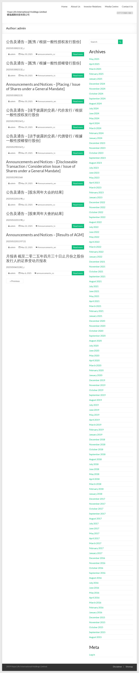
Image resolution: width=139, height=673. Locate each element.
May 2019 (94, 414)
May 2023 (94, 177)
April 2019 (94, 419)
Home (64, 6)
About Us (75, 6)
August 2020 (95, 340)
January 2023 (95, 197)
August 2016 (95, 577)
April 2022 (94, 241)
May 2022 (94, 236)
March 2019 (95, 424)
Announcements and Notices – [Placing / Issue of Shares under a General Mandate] (43, 86)
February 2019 (96, 429)
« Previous (15, 281)
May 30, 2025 (27, 54)
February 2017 (96, 548)
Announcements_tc (46, 75)
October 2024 (96, 93)
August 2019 (95, 400)
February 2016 (96, 607)
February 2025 (96, 73)
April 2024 (94, 123)
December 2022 (97, 202)
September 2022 (97, 217)
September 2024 (97, 98)
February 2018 (96, 488)
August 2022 (95, 222)
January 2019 (95, 434)
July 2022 (94, 227)
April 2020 (94, 360)
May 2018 (94, 474)
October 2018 (96, 449)
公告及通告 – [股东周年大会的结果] (34, 192)
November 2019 (97, 385)
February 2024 (96, 133)
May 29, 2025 (27, 127)
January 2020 (95, 375)
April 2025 (94, 64)
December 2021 (97, 261)
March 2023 (95, 187)
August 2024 (95, 103)
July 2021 (94, 286)
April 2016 (94, 597)
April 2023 (94, 182)
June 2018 (94, 469)
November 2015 (97, 622)
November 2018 (97, 444)
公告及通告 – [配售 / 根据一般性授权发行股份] (43, 41)
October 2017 (96, 508)
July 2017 (94, 523)
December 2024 (97, 83)
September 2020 (97, 335)
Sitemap (129, 666)
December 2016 (97, 558)
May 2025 (94, 59)
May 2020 (94, 355)
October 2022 (96, 212)
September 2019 (97, 395)
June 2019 (94, 409)
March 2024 (95, 128)
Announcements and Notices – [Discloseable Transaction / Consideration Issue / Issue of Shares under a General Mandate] (41, 166)
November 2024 (97, 88)
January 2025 (95, 78)
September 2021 (97, 276)
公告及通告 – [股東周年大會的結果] (34, 213)
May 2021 (94, 296)
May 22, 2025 (27, 204)
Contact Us (127, 6)
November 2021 (97, 266)
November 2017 (97, 503)
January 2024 (95, 138)
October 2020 (96, 330)
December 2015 (97, 617)
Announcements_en (47, 101)
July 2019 (94, 404)
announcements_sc (46, 54)
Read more (78, 54)
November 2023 (97, 148)
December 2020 (97, 320)
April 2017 (94, 538)
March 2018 (95, 484)
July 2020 (94, 345)
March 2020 (95, 365)
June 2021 (94, 291)
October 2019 (96, 390)
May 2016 (94, 592)
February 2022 (96, 251)
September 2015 (97, 632)
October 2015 (96, 627)
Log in (92, 654)
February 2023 (96, 192)
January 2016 (95, 612)
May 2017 (94, 533)
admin (12, 54)
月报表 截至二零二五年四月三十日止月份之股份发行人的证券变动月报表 (45, 258)
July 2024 (94, 108)
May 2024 (94, 118)
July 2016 (94, 582)
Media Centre (111, 6)
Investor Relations (92, 6)
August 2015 (95, 637)
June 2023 (94, 172)
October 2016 (96, 568)
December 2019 (97, 380)
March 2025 (95, 68)
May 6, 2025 (26, 273)
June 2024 (94, 113)
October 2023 (96, 152)
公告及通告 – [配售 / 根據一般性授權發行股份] (43, 63)
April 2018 (94, 479)
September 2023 (97, 157)
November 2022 (97, 207)
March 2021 (95, 306)
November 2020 (97, 325)
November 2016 (97, 563)
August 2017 (95, 518)
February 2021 (96, 311)
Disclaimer (117, 666)
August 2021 (95, 281)
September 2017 (97, 513)
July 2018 (94, 464)
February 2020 (96, 370)
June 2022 (94, 232)
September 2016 (97, 572)
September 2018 (97, 454)
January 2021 (95, 316)
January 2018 (95, 493)
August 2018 (95, 459)
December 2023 (97, 143)
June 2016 (94, 587)
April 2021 (94, 301)
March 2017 (95, 543)
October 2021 (96, 271)
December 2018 (97, 439)
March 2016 (95, 602)
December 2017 (97, 498)
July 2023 (94, 167)
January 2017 (95, 553)
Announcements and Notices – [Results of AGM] (45, 235)
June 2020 (94, 350)
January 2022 (95, 256)
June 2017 (94, 528)
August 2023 (95, 162)
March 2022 (95, 246)
